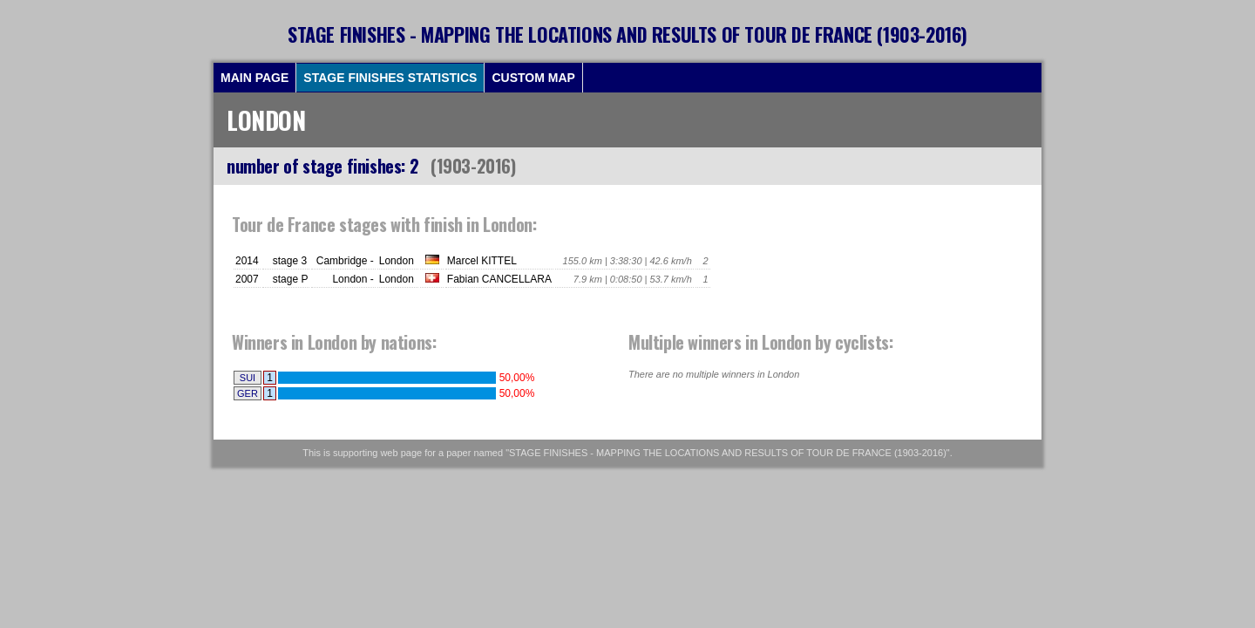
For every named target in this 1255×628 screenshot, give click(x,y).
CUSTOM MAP (533, 78)
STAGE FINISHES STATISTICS (390, 78)
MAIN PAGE (254, 78)
